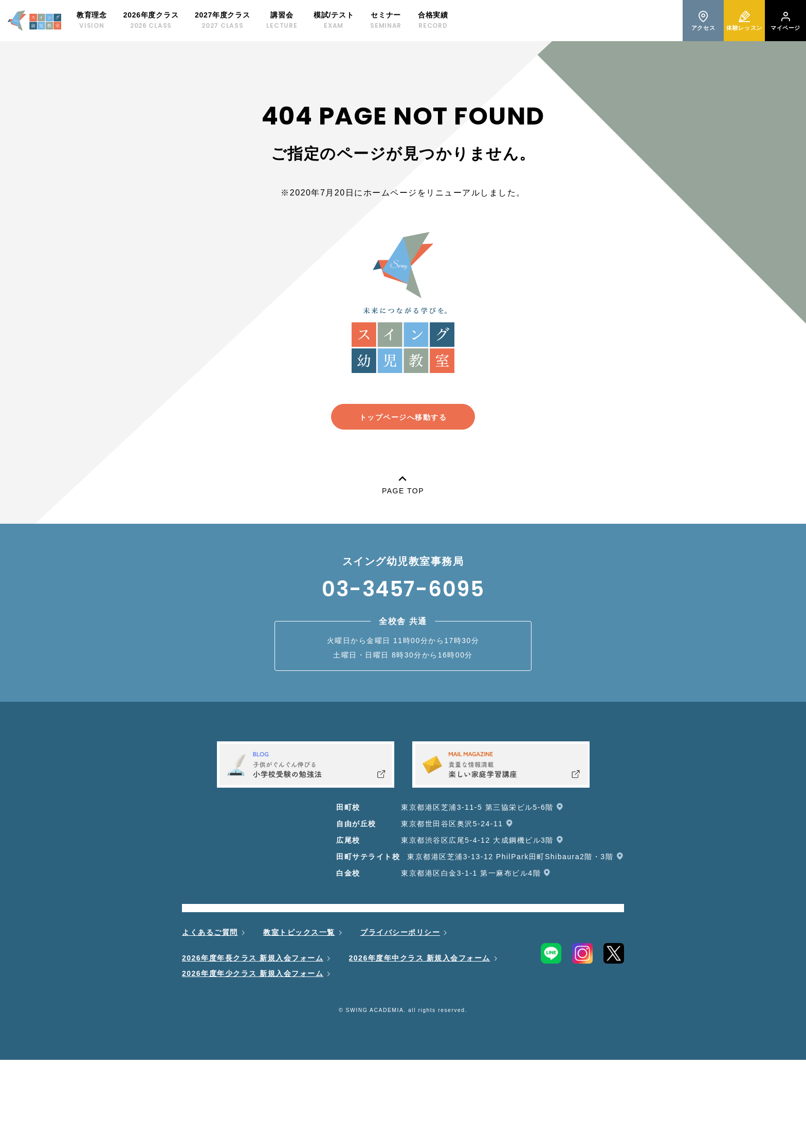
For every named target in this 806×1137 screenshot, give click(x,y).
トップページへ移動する (403, 417)
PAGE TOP (403, 483)
